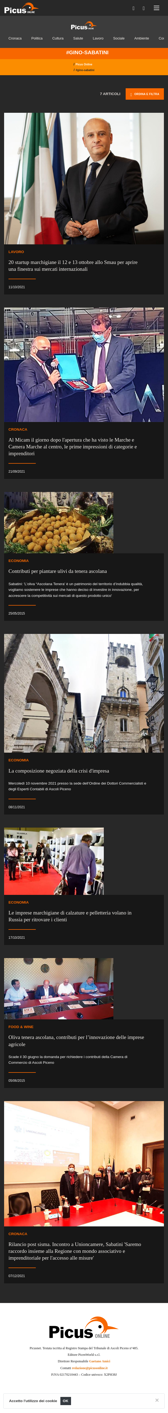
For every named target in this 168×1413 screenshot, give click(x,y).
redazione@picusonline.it (90, 1368)
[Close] (157, 1400)
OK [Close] (66, 1401)
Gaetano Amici (99, 1361)
